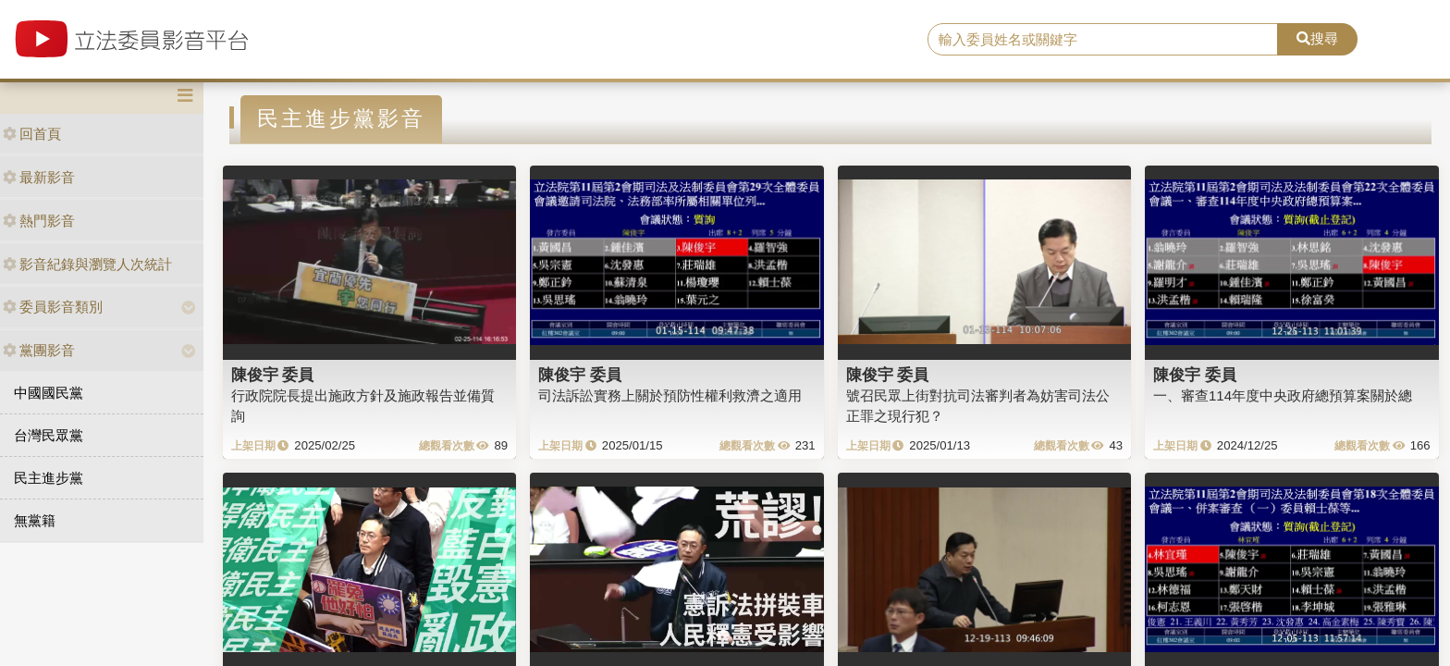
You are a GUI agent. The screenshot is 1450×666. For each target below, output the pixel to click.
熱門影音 (39, 220)
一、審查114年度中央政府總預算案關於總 (1282, 395)
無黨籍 (34, 520)
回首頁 (32, 134)
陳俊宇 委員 (272, 374)
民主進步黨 (48, 478)
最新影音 (39, 177)
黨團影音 (39, 350)
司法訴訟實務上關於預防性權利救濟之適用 (670, 395)
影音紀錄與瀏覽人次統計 (87, 264)
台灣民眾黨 (48, 435)
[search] (1103, 39)
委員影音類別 (53, 306)
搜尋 (1317, 38)
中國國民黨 (48, 393)
